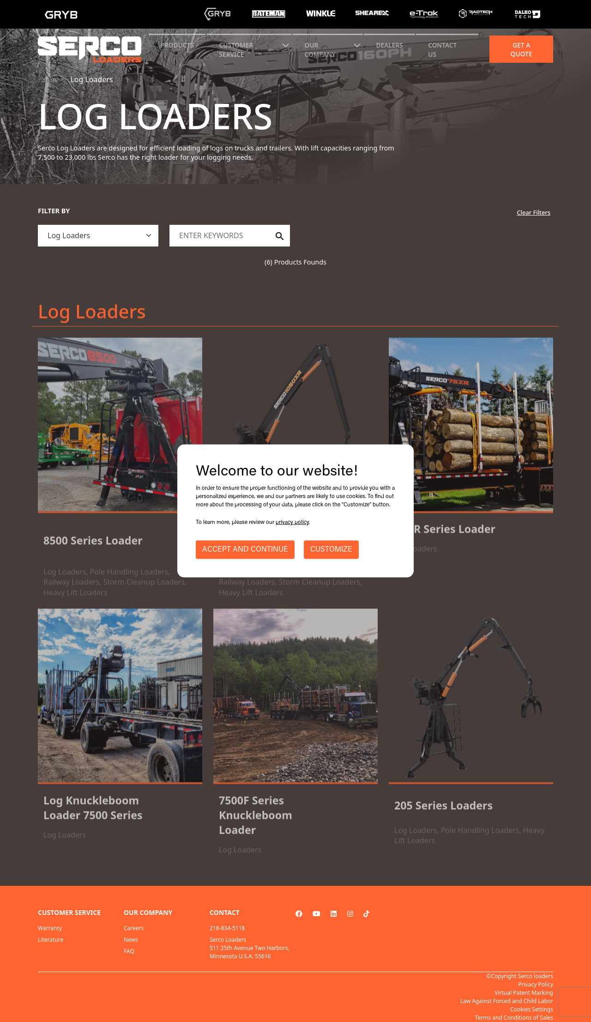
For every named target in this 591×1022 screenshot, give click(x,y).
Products (177, 45)
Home (48, 79)
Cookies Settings (531, 1009)
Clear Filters (533, 212)
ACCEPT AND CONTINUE (245, 549)
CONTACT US (442, 50)
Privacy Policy (535, 984)
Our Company (320, 50)
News (131, 940)
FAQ (129, 951)
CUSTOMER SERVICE (236, 50)
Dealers (389, 45)
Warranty (50, 928)
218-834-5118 (227, 928)
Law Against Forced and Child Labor (506, 1001)
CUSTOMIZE (331, 549)
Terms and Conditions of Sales (514, 1018)
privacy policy (292, 522)
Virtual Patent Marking (524, 993)
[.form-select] (98, 235)
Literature (50, 940)
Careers (134, 928)
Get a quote (521, 49)
